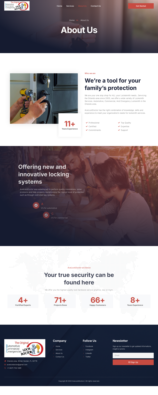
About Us (82, 6)
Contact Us (96, 6)
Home (59, 6)
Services (70, 6)
